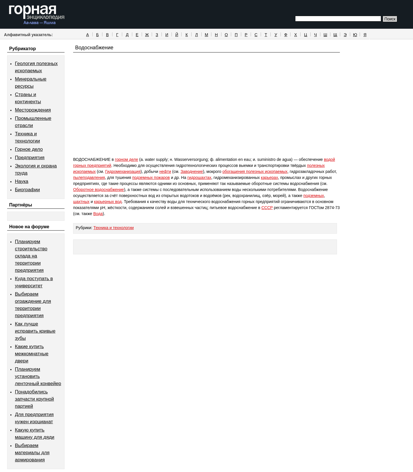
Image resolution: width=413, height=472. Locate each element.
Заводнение (191, 171)
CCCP (266, 207)
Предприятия (29, 157)
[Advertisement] (206, 115)
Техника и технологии (113, 227)
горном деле (126, 159)
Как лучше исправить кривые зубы (35, 331)
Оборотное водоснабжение (98, 189)
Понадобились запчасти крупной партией (34, 399)
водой (329, 159)
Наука (21, 181)
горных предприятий (92, 165)
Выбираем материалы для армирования (32, 453)
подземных (313, 195)
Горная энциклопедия (37, 15)
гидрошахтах (199, 177)
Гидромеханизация (123, 171)
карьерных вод (108, 201)
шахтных (81, 201)
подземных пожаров (151, 177)
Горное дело (29, 149)
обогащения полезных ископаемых (254, 171)
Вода (98, 213)
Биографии (27, 189)
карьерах (269, 177)
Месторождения (33, 110)
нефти (165, 171)
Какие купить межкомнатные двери (31, 354)
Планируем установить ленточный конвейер (38, 376)
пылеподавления (89, 177)
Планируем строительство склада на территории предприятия (31, 256)
